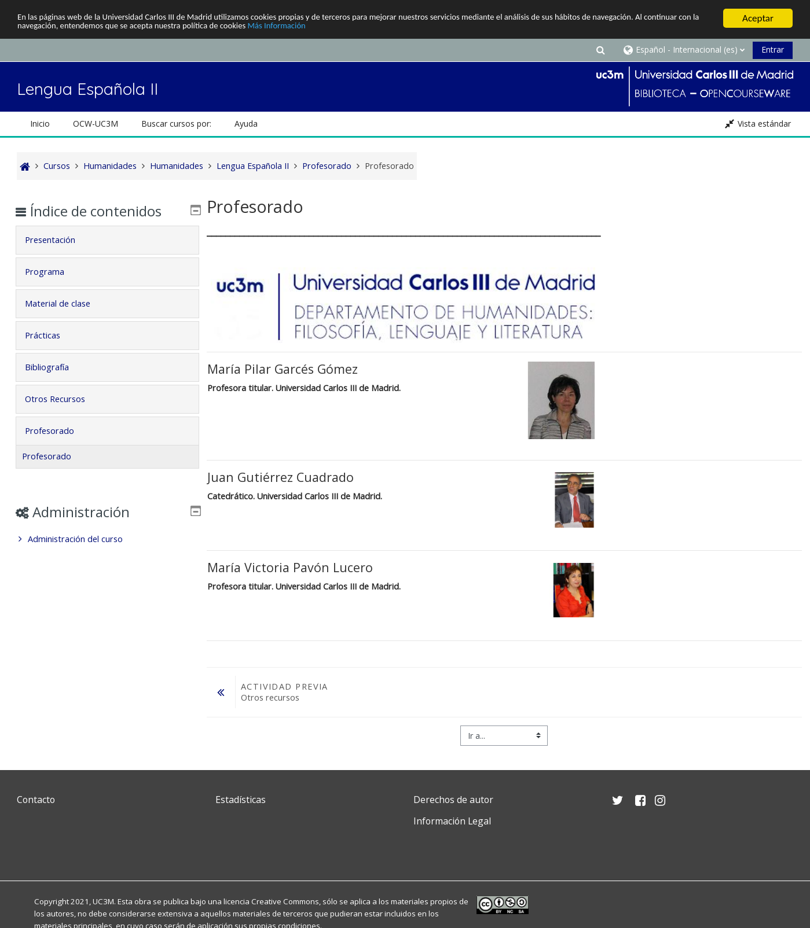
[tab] (107, 238)
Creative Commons (285, 899)
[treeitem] (107, 537)
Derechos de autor (453, 797)
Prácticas (51, 332)
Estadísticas (240, 797)
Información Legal (452, 818)
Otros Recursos (64, 396)
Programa (53, 269)
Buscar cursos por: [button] (176, 121)
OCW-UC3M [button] (95, 121)
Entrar (772, 47)
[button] (601, 47)
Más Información (445, 26)
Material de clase (66, 301)
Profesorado (58, 428)
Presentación (59, 237)
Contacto (36, 797)
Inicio (40, 121)
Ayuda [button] (246, 121)
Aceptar (758, 16)
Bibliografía (56, 364)
